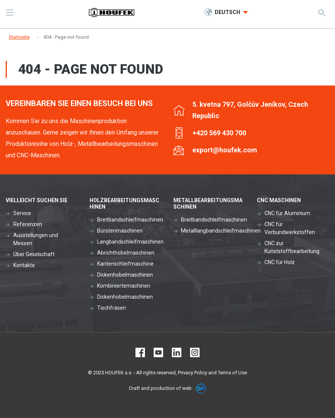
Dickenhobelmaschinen (125, 275)
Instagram (195, 352)
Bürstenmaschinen (120, 231)
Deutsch (228, 12)
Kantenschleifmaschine (125, 264)
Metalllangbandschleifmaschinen (221, 231)
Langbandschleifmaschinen (130, 242)
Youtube (158, 352)
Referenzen (27, 224)
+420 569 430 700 (219, 133)
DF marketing (201, 388)
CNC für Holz (279, 262)
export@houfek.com (224, 150)
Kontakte (24, 265)
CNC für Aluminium (287, 213)
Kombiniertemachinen (123, 286)
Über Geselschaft (34, 254)
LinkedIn (176, 352)
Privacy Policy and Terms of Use (212, 372)
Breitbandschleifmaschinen (130, 220)
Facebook (140, 352)
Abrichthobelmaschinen (125, 253)
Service (22, 213)
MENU (9, 12)
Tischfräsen (111, 308)
